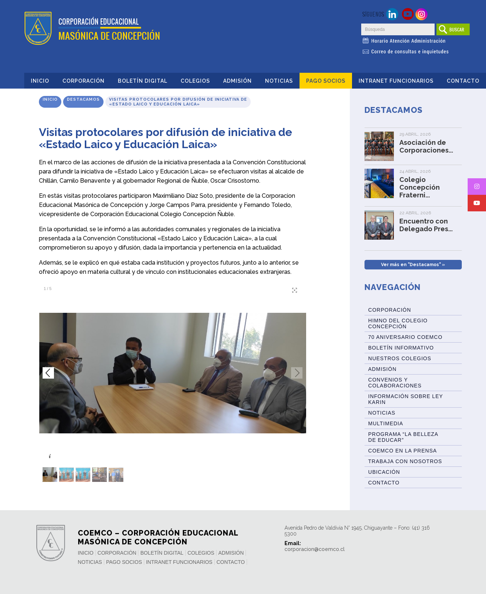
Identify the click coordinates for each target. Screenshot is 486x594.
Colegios (195, 81)
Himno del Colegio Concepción (398, 323)
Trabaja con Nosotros (405, 461)
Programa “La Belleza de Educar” (403, 437)
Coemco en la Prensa (402, 451)
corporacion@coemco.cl (314, 549)
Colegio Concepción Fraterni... (419, 187)
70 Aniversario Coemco (405, 337)
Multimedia (385, 423)
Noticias (279, 81)
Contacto (463, 81)
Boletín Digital (142, 81)
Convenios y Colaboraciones (394, 383)
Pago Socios (325, 81)
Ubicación (384, 472)
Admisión (237, 81)
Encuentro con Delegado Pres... (426, 225)
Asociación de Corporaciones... (426, 146)
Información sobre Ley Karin (405, 399)
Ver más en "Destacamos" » (413, 264)
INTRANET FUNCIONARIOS (396, 81)
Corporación (83, 81)
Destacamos (83, 99)
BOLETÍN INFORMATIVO (401, 348)
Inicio (40, 81)
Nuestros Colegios (399, 358)
